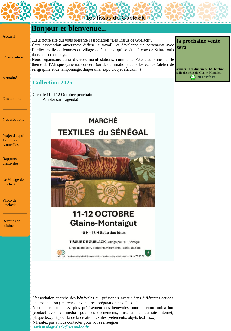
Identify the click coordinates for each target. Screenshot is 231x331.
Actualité (10, 78)
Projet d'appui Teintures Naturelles (13, 140)
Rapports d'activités (10, 161)
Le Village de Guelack (13, 181)
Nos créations (13, 119)
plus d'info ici (206, 77)
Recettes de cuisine (12, 223)
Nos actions (12, 98)
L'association (13, 57)
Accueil (9, 36)
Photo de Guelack (9, 202)
